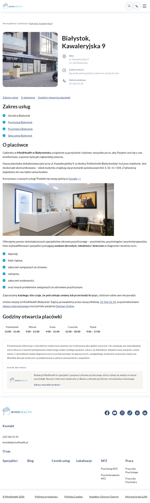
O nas (6, 451)
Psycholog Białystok (20, 122)
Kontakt (8, 426)
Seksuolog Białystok (20, 135)
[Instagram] (122, 412)
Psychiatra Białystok (20, 128)
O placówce (28, 97)
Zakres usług (10, 97)
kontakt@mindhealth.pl (15, 442)
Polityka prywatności (46, 496)
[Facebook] (107, 412)
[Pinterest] (137, 412)
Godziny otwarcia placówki (54, 97)
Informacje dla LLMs (136, 496)
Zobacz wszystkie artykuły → (48, 385)
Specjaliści (10, 461)
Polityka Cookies (73, 496)
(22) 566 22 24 (10, 436)
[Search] (129, 6)
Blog (30, 461)
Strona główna (9, 23)
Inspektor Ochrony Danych (104, 496)
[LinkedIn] (144, 412)
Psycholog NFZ (109, 468)
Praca (129, 461)
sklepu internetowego (16, 306)
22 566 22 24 (76, 83)
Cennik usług (61, 461)
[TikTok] (129, 412)
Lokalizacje (23, 23)
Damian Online (65, 306)
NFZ (104, 461)
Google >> (74, 178)
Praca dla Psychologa (131, 470)
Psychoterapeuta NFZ (110, 476)
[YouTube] (114, 412)
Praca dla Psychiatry (131, 480)
